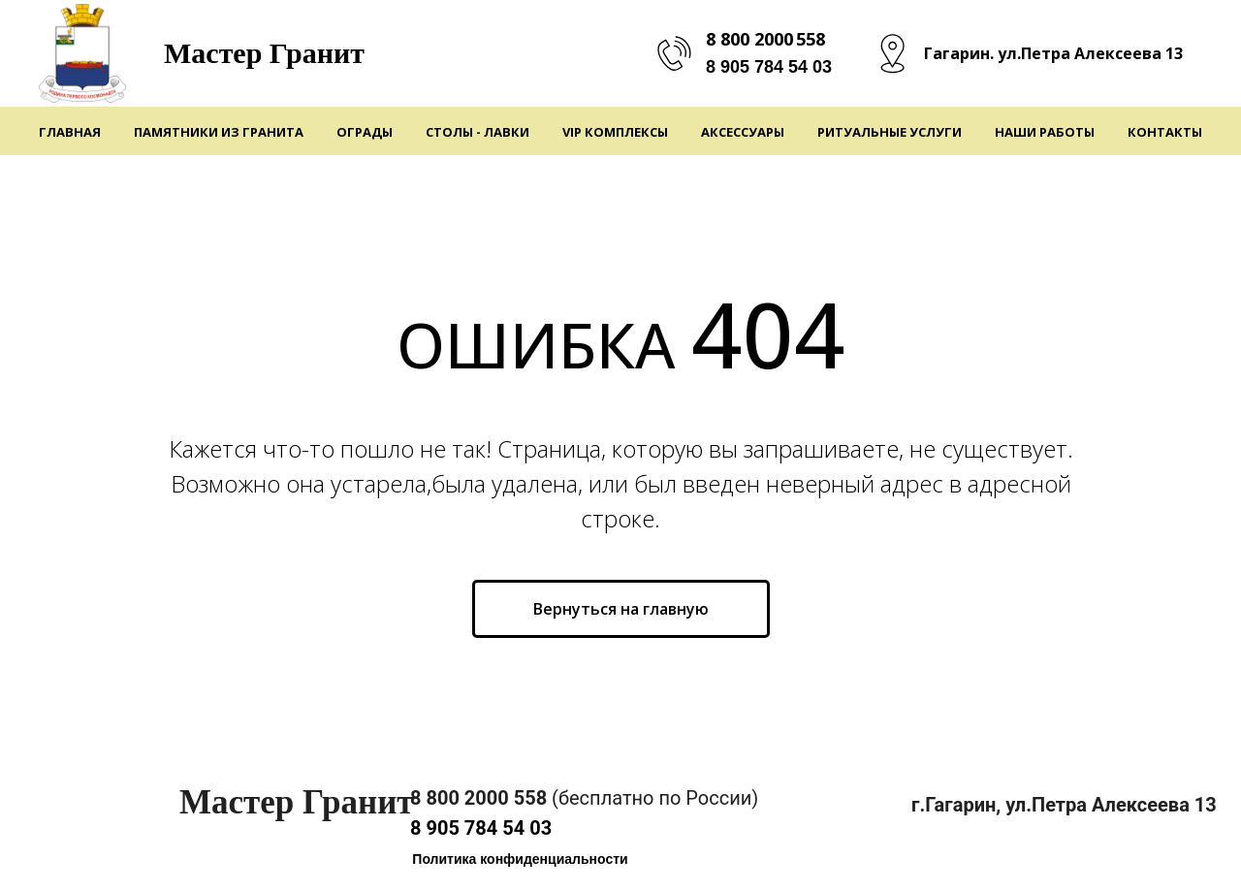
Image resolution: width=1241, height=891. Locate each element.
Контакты (1165, 132)
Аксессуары (742, 132)
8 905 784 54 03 (769, 67)
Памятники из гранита (218, 132)
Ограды (364, 132)
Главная (70, 132)
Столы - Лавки (477, 132)
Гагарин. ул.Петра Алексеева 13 (1053, 53)
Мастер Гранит (264, 53)
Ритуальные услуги (889, 132)
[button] (520, 859)
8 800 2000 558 (765, 38)
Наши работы (1045, 132)
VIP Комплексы (615, 132)
